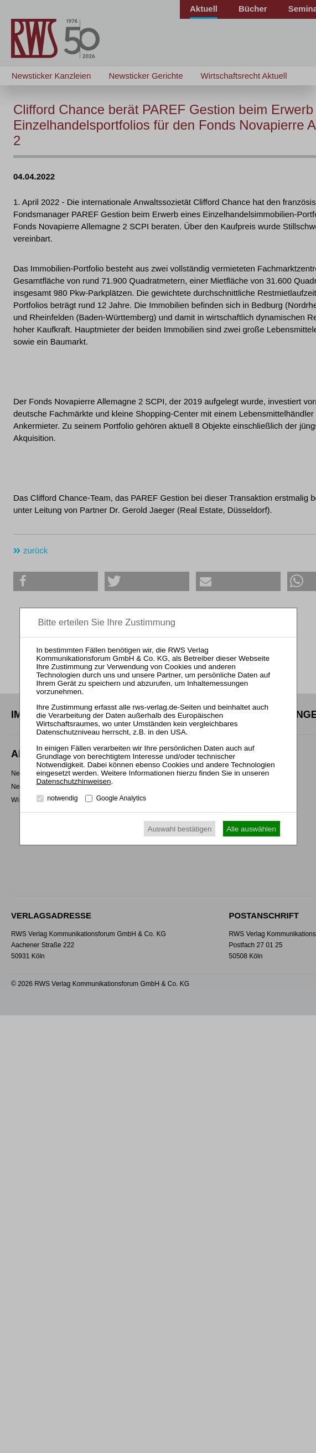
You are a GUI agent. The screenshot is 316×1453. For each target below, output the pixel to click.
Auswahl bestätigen (180, 829)
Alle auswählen (251, 829)
